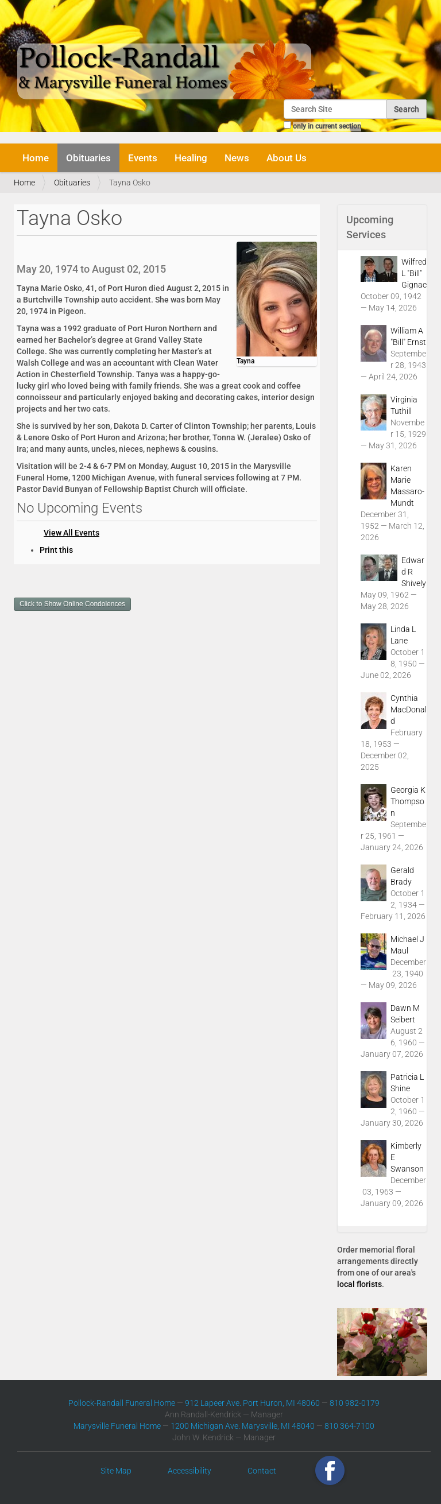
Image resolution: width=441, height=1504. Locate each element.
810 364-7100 (349, 1426)
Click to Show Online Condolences (72, 604)
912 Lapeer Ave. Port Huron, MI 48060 (252, 1403)
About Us (286, 158)
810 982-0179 (355, 1403)
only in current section (327, 126)
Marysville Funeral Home (117, 1426)
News (237, 158)
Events (142, 158)
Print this (56, 550)
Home (35, 158)
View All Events (71, 532)
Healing (191, 158)
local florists (359, 1284)
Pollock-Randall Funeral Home (121, 1403)
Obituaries (88, 158)
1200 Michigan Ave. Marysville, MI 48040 (243, 1426)
